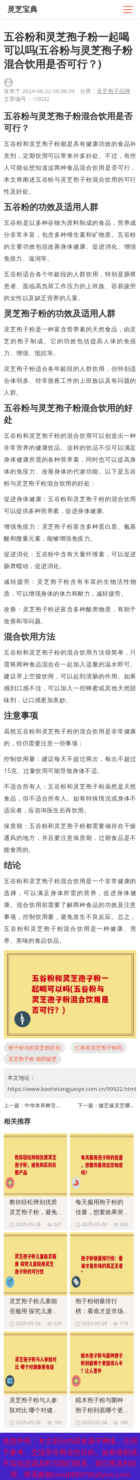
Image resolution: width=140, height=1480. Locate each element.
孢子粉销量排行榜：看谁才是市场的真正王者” (99, 1311)
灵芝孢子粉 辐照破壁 (32, 1058)
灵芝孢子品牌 (113, 91)
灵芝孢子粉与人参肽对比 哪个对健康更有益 (34, 1410)
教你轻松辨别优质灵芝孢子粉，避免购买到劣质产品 (33, 1212)
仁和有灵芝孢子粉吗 (98, 1047)
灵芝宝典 (22, 9)
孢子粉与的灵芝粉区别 (34, 1047)
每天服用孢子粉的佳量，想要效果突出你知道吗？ (99, 1212)
